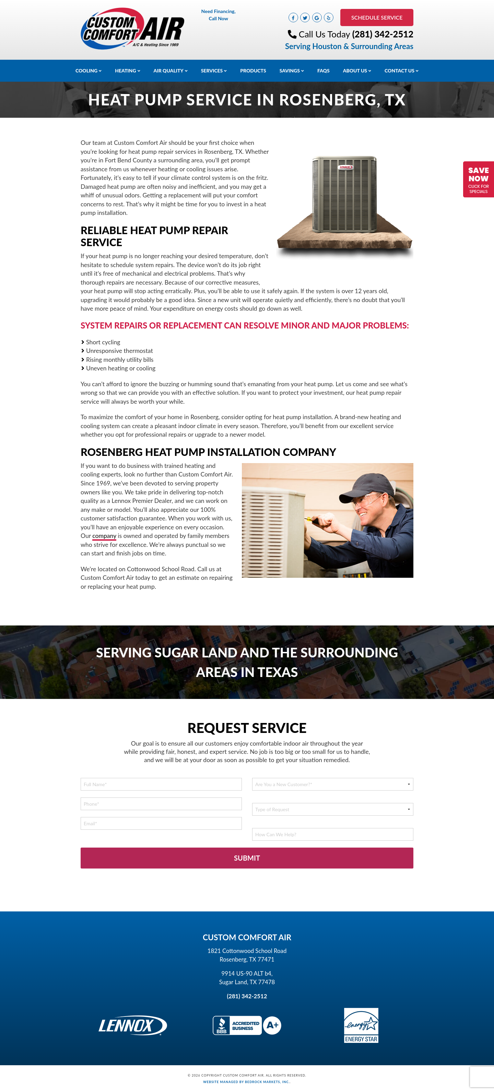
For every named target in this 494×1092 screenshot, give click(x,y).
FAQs (323, 70)
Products (253, 70)
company (104, 535)
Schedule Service (376, 17)
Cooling (86, 70)
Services (212, 70)
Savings (290, 70)
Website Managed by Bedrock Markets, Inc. (246, 1082)
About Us (355, 70)
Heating (125, 70)
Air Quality (169, 70)
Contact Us (399, 70)
